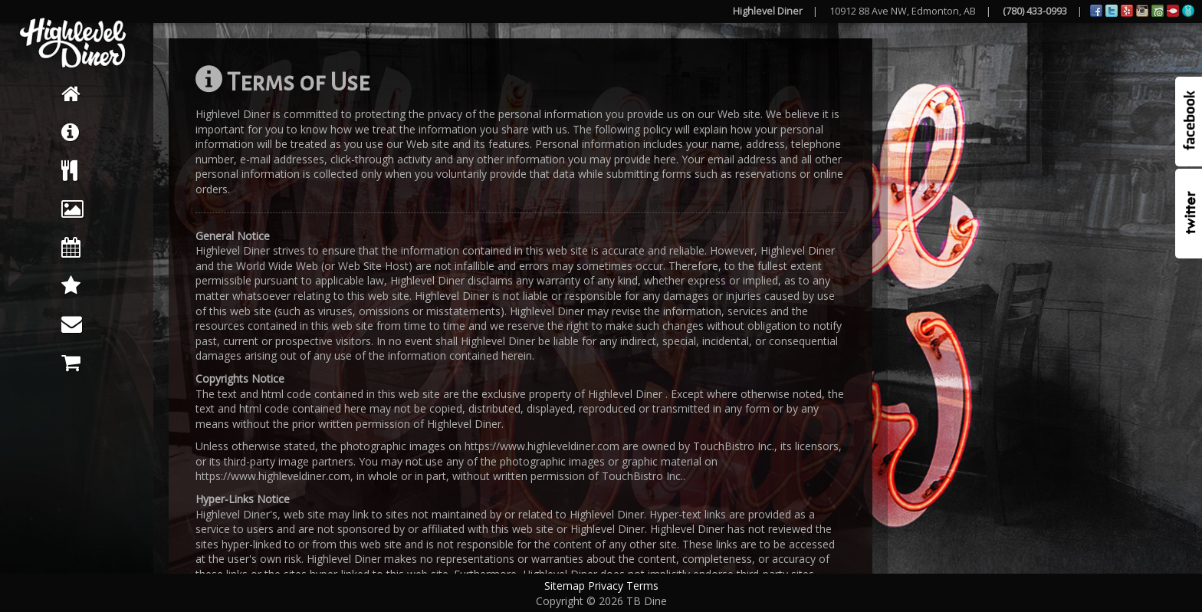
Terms (642, 585)
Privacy (605, 585)
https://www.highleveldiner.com (542, 446)
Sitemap (564, 585)
